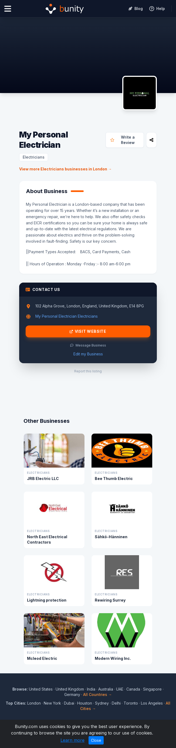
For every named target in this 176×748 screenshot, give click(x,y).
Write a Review (122, 140)
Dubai (69, 703)
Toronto (131, 703)
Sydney (102, 703)
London (34, 703)
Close (96, 740)
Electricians (34, 157)
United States (41, 689)
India (91, 689)
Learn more (72, 740)
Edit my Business (88, 354)
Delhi (116, 703)
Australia (105, 689)
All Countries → (97, 694)
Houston (84, 703)
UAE (119, 689)
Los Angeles (152, 703)
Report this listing (88, 371)
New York (52, 703)
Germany (72, 694)
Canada (133, 689)
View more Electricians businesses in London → (65, 169)
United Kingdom (70, 689)
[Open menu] (7, 9)
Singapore (152, 689)
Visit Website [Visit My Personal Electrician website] (88, 331)
